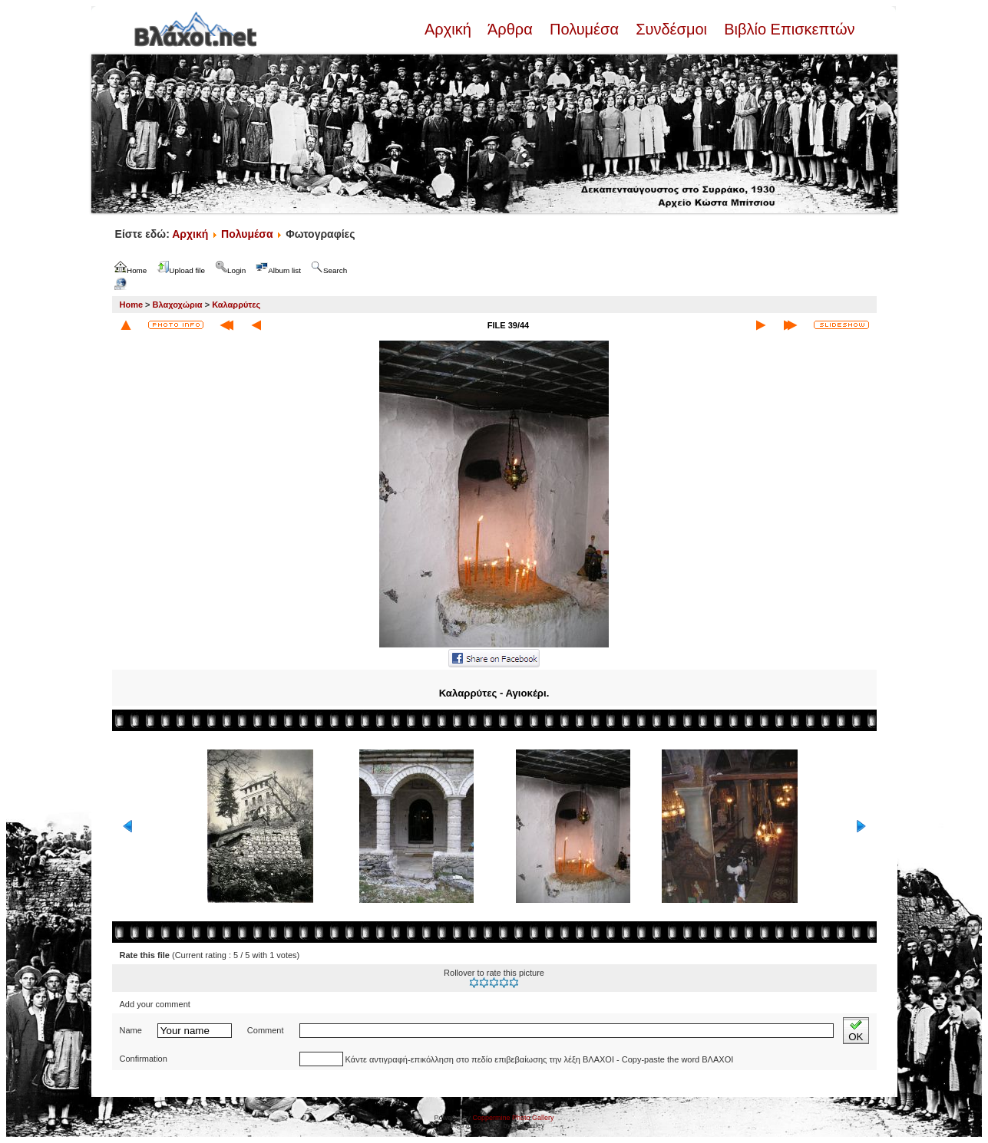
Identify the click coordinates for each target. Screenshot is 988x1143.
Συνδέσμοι (672, 29)
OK (855, 1031)
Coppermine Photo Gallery (512, 1118)
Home (132, 304)
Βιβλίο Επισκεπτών (787, 29)
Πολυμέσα (584, 29)
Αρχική (450, 29)
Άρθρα (510, 29)
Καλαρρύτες (236, 304)
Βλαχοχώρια (178, 304)
